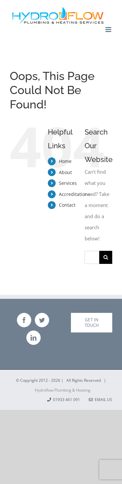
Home (65, 161)
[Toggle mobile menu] (108, 29)
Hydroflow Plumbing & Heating (62, 390)
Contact (67, 205)
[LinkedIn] (33, 338)
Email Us (100, 399)
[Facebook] (24, 320)
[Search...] (92, 257)
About (65, 172)
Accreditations (74, 194)
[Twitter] (42, 320)
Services (68, 183)
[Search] (105, 257)
